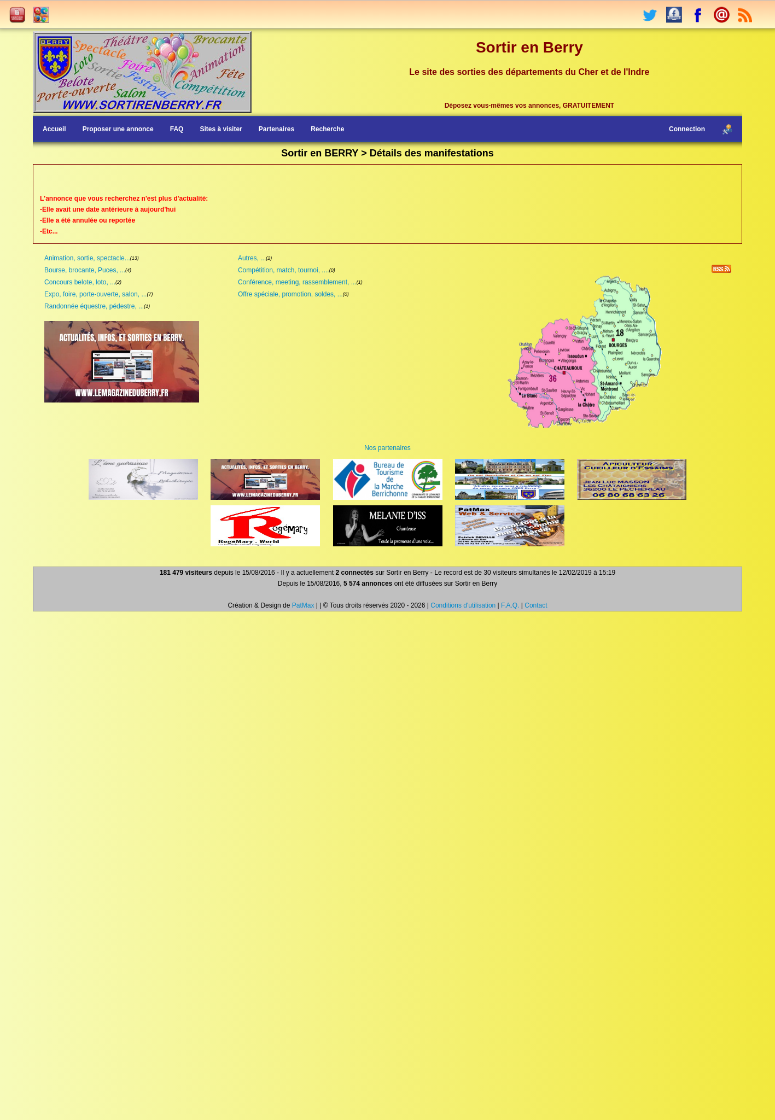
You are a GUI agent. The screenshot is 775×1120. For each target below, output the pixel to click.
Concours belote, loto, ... (79, 282)
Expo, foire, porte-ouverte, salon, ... (95, 294)
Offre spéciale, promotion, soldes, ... (290, 294)
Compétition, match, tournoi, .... (283, 270)
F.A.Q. (510, 605)
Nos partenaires (387, 448)
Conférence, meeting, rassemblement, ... (297, 282)
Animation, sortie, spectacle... (87, 258)
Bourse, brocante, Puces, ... (84, 270)
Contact (536, 605)
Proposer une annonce (118, 129)
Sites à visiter (221, 129)
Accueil (54, 129)
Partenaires (276, 129)
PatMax (303, 605)
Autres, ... (252, 258)
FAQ (177, 129)
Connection (687, 129)
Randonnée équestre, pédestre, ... (94, 306)
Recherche (327, 129)
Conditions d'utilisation (463, 605)
